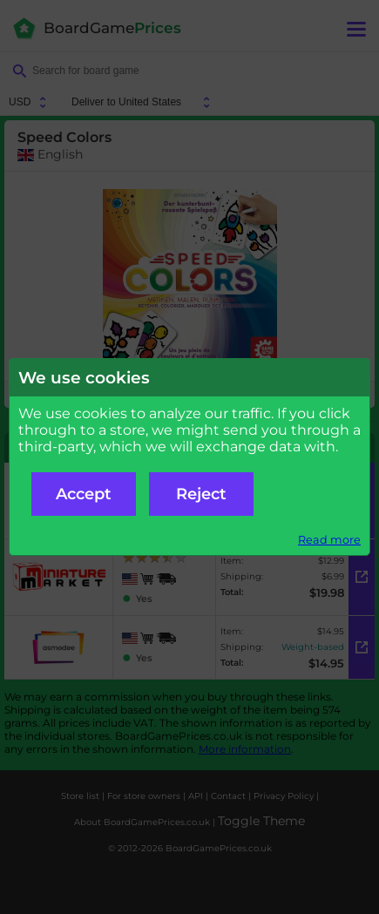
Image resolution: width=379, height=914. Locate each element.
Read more (329, 539)
